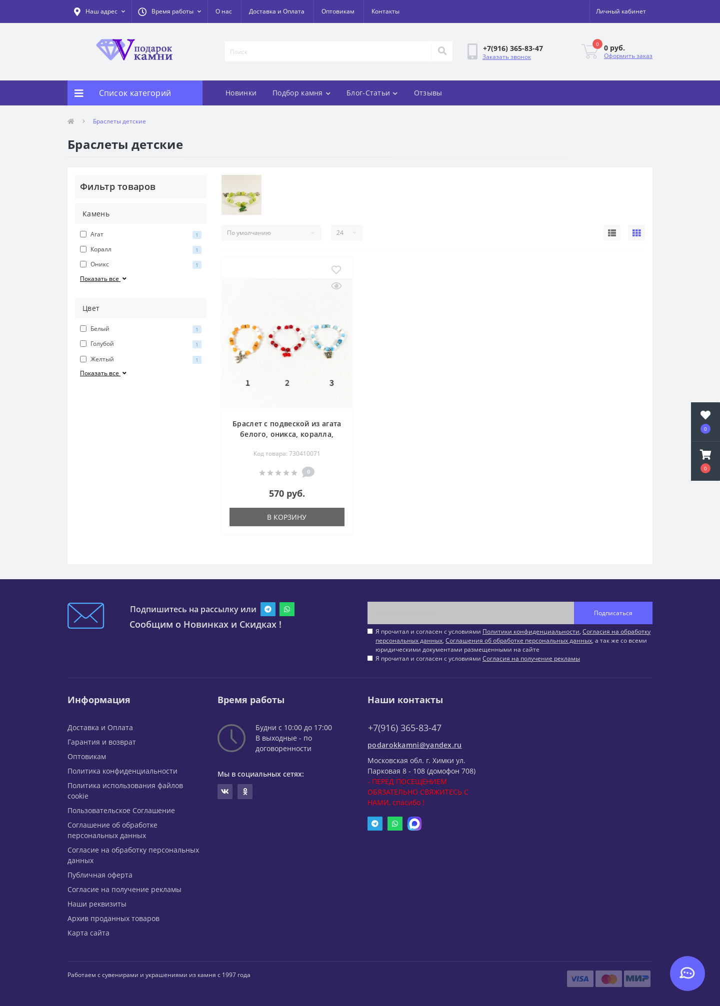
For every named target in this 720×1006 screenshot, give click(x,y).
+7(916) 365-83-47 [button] (405, 728)
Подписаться (613, 613)
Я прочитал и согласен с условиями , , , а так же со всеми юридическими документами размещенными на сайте (513, 640)
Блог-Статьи (372, 92)
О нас (224, 11)
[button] (170, 11)
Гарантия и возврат (102, 742)
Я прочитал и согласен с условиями (478, 658)
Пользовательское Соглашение (121, 810)
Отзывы (428, 92)
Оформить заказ (628, 55)
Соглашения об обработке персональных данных (519, 640)
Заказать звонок (506, 56)
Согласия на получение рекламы (531, 658)
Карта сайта (89, 933)
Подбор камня (301, 92)
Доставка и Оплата (276, 11)
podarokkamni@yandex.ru (415, 745)
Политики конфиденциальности (531, 631)
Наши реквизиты (97, 904)
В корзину (286, 517)
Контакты (386, 11)
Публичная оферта (100, 875)
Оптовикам (338, 11)
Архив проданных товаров (114, 918)
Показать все (104, 278)
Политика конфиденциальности (123, 771)
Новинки (241, 92)
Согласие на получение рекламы (125, 889)
